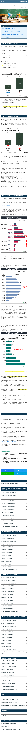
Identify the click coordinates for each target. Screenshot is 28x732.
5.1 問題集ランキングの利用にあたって (9, 535)
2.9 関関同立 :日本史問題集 (6, 433)
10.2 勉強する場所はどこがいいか (7, 666)
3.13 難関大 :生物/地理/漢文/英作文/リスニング (10, 486)
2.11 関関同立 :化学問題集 (6, 439)
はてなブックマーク (21, 348)
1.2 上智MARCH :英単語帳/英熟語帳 (8, 370)
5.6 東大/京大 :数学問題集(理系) (7, 550)
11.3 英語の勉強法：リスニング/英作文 (8, 690)
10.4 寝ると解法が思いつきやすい (7, 671)
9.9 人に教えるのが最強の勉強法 (7, 655)
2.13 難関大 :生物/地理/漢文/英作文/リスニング (10, 444)
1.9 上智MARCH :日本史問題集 (7, 390)
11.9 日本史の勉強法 (5, 708)
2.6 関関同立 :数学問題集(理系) (7, 424)
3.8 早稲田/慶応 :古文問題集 (6, 472)
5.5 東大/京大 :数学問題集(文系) (7, 547)
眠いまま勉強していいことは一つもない (9, 37)
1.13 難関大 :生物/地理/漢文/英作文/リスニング (10, 401)
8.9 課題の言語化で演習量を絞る (7, 622)
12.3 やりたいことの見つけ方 (7, 727)
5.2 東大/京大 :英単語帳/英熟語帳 (7, 538)
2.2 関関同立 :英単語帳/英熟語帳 (7, 413)
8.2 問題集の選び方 (5, 601)
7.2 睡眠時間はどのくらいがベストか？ (9, 590)
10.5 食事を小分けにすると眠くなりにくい (9, 674)
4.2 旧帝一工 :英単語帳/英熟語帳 (7, 498)
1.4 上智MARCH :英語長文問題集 (7, 375)
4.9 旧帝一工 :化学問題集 (6, 518)
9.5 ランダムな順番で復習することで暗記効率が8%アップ (12, 644)
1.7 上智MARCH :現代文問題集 (7, 384)
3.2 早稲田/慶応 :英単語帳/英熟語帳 (8, 455)
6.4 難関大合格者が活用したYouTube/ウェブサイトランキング (13, 580)
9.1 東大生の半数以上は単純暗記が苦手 (9, 632)
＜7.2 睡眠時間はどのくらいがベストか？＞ (9, 153)
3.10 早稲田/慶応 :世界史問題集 (7, 478)
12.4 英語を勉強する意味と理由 (7, 729)
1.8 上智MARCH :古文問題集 (7, 387)
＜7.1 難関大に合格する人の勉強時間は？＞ (9, 316)
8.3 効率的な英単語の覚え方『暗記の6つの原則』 (10, 604)
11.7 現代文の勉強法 (5, 702)
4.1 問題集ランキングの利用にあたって (9, 495)
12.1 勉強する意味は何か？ (6, 721)
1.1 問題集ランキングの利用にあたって (9, 367)
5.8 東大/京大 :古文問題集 (6, 555)
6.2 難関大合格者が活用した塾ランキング (9, 574)
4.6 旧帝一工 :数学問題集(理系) (7, 509)
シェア (7, 345)
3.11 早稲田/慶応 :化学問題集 (7, 480)
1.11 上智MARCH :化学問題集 (7, 395)
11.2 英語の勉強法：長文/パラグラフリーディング (11, 688)
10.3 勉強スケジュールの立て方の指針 (8, 669)
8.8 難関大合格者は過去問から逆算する (9, 619)
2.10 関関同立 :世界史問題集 (6, 436)
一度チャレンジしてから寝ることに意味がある (11, 31)
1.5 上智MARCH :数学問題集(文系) (8, 378)
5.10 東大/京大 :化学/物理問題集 (7, 561)
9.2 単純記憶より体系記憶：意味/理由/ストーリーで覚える (12, 635)
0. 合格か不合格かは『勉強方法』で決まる (9, 358)
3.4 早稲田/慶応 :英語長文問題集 (7, 460)
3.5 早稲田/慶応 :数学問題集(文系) (7, 463)
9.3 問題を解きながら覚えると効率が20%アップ (10, 638)
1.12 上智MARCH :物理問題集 (7, 398)
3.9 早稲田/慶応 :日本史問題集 (7, 475)
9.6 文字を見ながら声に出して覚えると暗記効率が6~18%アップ (13, 647)
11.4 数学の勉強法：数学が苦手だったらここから (10, 693)
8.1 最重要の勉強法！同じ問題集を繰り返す (9, 598)
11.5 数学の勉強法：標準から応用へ (8, 696)
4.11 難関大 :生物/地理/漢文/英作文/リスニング (10, 524)
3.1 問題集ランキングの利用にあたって (9, 452)
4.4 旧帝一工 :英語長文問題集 (7, 504)
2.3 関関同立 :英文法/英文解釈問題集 (8, 416)
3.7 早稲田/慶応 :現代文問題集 (7, 469)
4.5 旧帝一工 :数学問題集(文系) (7, 506)
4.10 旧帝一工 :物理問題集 (6, 521)
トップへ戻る (3, 1)
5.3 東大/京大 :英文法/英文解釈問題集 (8, 541)
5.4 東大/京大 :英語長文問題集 (7, 544)
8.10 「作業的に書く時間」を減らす (8, 625)
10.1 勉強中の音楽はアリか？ (7, 663)
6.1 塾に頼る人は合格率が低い (7, 571)
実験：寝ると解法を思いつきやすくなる (9, 28)
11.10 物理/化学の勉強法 (6, 710)
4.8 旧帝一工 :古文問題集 (6, 515)
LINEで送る (7, 348)
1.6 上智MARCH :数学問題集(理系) (8, 381)
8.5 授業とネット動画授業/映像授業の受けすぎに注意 (11, 611)
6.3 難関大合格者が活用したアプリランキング (10, 577)
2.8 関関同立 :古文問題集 (6, 430)
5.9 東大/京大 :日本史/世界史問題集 (8, 558)
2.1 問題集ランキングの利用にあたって (9, 410)
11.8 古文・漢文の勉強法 (6, 705)
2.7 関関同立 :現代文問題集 (6, 427)
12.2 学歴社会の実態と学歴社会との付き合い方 (10, 724)
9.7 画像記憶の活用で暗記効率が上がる (9, 650)
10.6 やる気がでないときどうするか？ (8, 677)
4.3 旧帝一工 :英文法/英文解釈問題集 (8, 501)
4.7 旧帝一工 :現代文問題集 (6, 512)
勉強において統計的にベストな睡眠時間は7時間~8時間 (12, 34)
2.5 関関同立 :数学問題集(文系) (7, 421)
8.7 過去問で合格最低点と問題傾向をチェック (10, 616)
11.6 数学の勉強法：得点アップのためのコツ (10, 699)
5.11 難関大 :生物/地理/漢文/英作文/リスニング (10, 564)
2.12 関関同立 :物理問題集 (6, 441)
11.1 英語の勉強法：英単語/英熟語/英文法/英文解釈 (11, 685)
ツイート (20, 345)
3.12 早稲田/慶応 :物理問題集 (7, 483)
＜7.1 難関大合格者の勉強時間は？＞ (8, 231)
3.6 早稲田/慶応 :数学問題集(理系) (7, 466)
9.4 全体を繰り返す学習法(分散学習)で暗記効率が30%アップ (13, 641)
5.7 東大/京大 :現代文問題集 (6, 552)
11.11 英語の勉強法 (5, 713)
